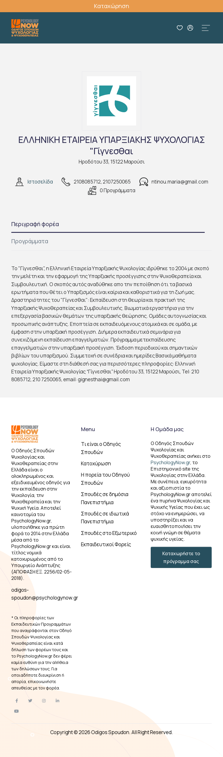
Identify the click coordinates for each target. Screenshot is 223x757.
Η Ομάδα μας (167, 429)
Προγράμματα (29, 241)
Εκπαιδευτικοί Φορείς (106, 544)
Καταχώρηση (111, 6)
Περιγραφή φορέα (35, 224)
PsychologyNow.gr (170, 462)
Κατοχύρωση (96, 463)
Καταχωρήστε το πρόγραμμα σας (181, 557)
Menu (88, 429)
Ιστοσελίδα (40, 181)
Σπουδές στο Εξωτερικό (109, 533)
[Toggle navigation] (206, 28)
